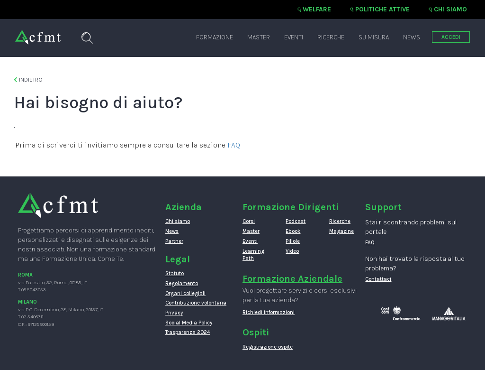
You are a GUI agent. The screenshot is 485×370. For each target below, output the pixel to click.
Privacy (174, 313)
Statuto (174, 273)
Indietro (28, 79)
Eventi (293, 37)
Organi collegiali (185, 293)
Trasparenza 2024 (187, 332)
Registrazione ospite (267, 347)
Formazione (214, 37)
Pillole (293, 241)
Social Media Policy (188, 323)
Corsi (248, 221)
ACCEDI (450, 37)
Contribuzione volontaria (195, 303)
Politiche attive (382, 9)
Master (258, 37)
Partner (174, 241)
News (411, 37)
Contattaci (378, 279)
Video (292, 251)
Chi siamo (450, 9)
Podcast (295, 221)
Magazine (341, 231)
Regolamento (181, 283)
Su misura (374, 37)
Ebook (293, 231)
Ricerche (330, 37)
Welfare (317, 9)
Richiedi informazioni (268, 312)
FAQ (233, 144)
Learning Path (253, 255)
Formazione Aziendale (292, 278)
